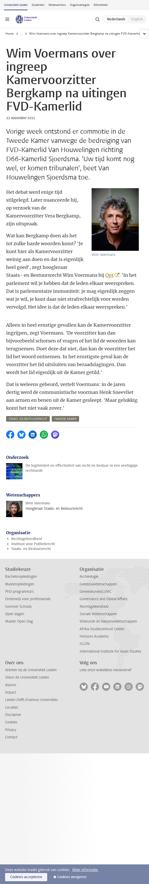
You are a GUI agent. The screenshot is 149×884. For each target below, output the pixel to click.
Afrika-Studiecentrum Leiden (102, 629)
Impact (10, 692)
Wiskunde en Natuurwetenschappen (108, 621)
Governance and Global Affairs (103, 599)
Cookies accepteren (26, 877)
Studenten (38, 5)
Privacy (10, 729)
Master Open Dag (19, 621)
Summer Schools (18, 606)
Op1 (109, 275)
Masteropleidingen (19, 584)
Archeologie (89, 576)
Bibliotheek (101, 5)
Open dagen (14, 614)
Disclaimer (13, 714)
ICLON (85, 643)
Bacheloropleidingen (21, 576)
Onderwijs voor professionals (28, 599)
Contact (11, 737)
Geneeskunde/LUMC (95, 591)
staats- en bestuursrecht (28, 419)
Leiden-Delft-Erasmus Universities (31, 699)
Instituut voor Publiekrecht (33, 544)
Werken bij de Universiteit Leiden (31, 670)
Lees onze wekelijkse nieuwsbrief (105, 670)
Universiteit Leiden (16, 5)
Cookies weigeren (71, 877)
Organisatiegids (80, 5)
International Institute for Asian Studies (110, 651)
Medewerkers (57, 5)
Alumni (10, 685)
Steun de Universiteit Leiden (27, 677)
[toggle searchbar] (97, 19)
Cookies (11, 722)
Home (9, 34)
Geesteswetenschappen (98, 584)
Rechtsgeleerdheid (26, 538)
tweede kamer (65, 419)
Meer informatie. (85, 869)
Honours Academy (94, 636)
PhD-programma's (19, 591)
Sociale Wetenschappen (98, 614)
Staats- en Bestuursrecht (31, 548)
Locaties (11, 707)
